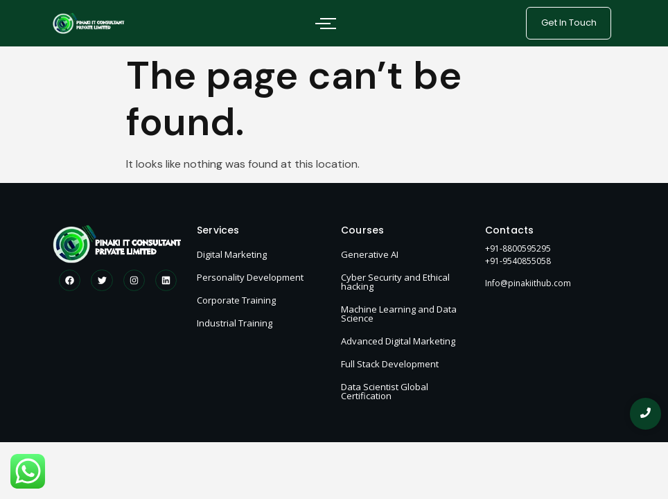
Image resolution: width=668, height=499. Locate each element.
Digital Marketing (232, 254)
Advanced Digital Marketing (398, 341)
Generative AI (369, 254)
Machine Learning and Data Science (399, 313)
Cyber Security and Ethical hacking (395, 281)
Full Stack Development (390, 364)
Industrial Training (234, 323)
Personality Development (250, 277)
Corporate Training (236, 300)
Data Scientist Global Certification (384, 391)
